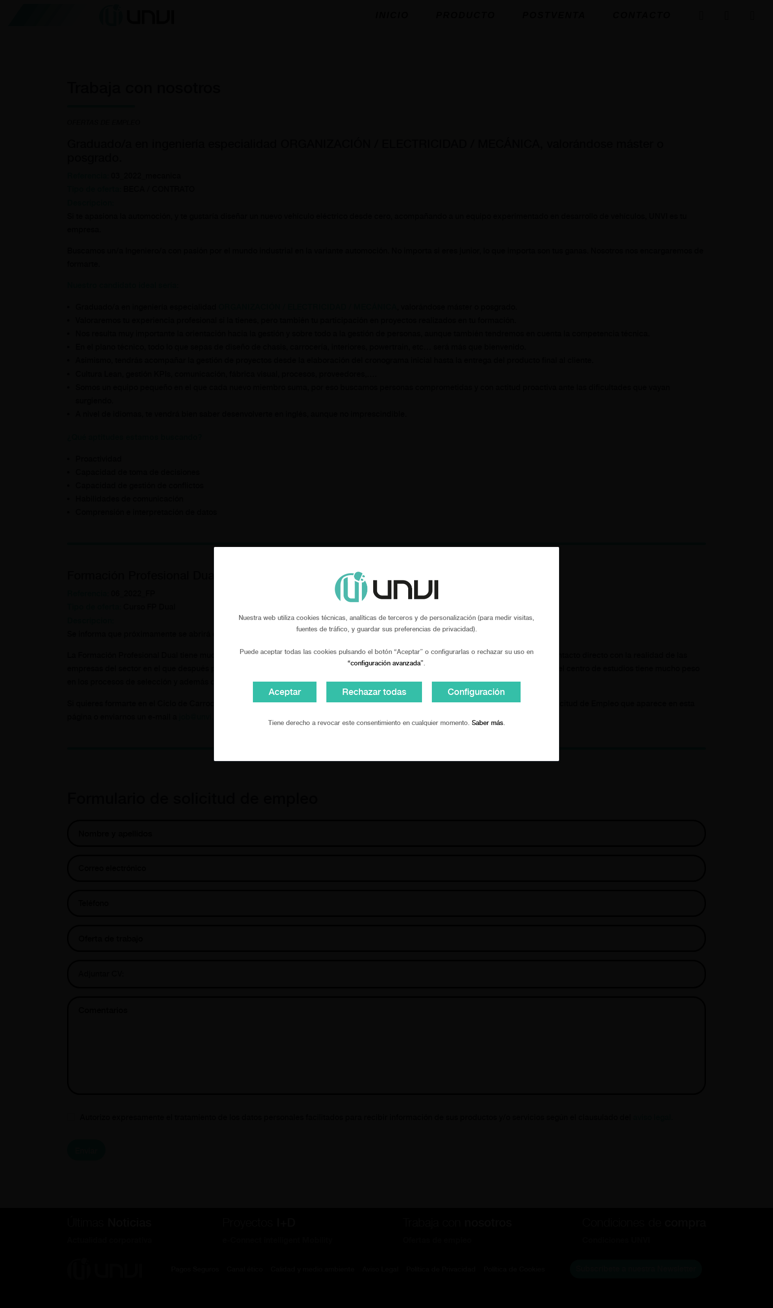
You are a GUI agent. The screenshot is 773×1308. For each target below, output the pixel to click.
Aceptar (285, 692)
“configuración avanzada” (385, 663)
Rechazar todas (374, 692)
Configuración (476, 692)
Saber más (487, 723)
